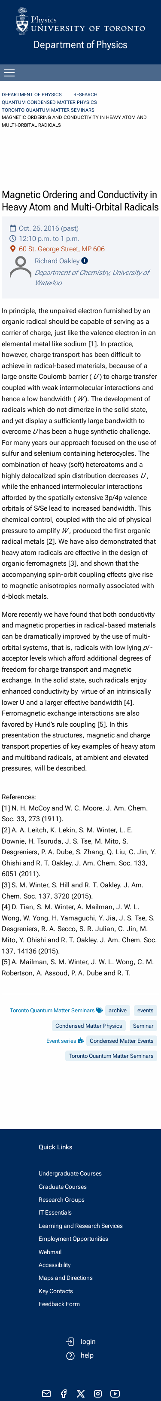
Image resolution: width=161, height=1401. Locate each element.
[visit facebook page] (63, 1394)
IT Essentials (55, 1212)
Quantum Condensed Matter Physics (49, 102)
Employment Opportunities (73, 1238)
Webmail (50, 1252)
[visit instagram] (98, 1394)
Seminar (143, 1026)
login (88, 1341)
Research (85, 94)
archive (118, 1010)
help (87, 1355)
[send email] (46, 1394)
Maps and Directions (66, 1277)
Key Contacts (56, 1291)
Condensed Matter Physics (88, 1026)
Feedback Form (59, 1303)
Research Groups (62, 1199)
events (145, 1010)
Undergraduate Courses (70, 1173)
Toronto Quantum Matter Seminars (48, 110)
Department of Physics (32, 94)
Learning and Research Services (81, 1225)
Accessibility (54, 1264)
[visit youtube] (115, 1394)
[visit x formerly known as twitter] (81, 1394)
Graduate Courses (63, 1186)
